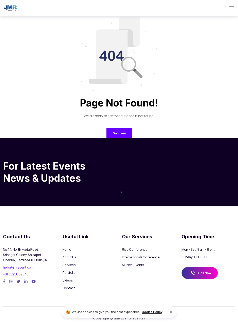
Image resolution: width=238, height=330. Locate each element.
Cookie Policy (152, 312)
